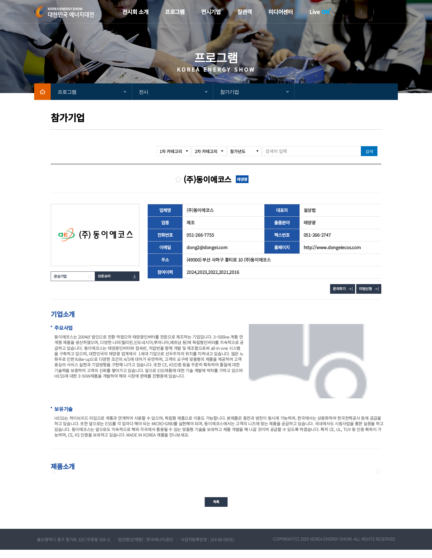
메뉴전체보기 (393, 11)
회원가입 (367, 11)
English (380, 11)
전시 (143, 92)
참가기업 (229, 92)
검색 (369, 151)
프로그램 (67, 92)
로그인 (355, 11)
